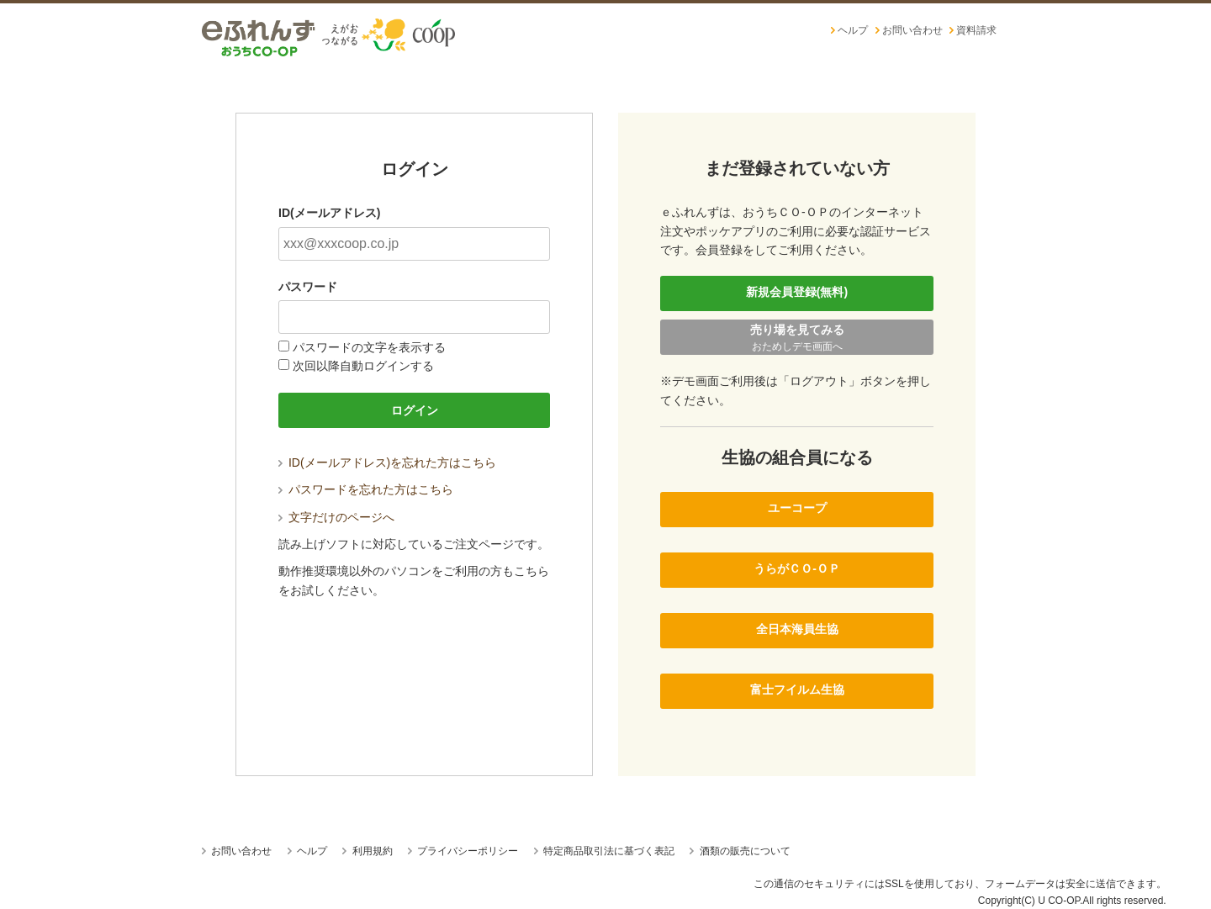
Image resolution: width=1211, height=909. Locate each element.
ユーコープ (797, 508)
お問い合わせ (912, 30)
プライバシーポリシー (466, 851)
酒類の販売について (743, 851)
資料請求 (976, 30)
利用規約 (370, 851)
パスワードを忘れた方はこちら (369, 489)
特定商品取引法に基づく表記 (607, 851)
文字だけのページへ (339, 517)
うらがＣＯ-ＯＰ (797, 568)
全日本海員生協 (797, 629)
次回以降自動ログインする (356, 366)
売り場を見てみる (797, 338)
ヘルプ (853, 30)
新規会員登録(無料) (797, 292)
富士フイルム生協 (797, 689)
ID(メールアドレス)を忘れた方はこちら (390, 462)
